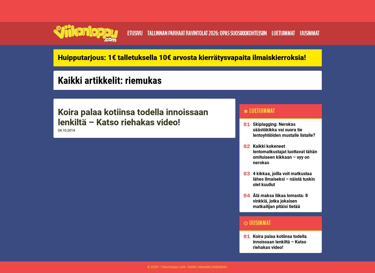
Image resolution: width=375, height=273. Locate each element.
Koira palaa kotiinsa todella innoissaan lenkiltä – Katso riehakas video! (133, 117)
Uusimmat (309, 33)
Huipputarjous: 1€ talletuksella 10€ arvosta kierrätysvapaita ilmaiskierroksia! (182, 57)
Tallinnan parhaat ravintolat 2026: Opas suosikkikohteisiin (207, 33)
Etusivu (134, 33)
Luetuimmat (283, 33)
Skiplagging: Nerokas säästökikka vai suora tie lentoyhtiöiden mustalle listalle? (284, 130)
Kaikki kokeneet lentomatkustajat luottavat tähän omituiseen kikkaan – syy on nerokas (285, 154)
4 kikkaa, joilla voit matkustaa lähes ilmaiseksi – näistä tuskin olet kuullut (284, 179)
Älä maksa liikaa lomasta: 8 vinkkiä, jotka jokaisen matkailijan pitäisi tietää (280, 201)
